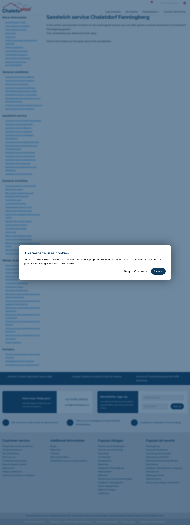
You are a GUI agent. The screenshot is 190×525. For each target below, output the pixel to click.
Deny (127, 271)
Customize (140, 271)
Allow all (158, 271)
